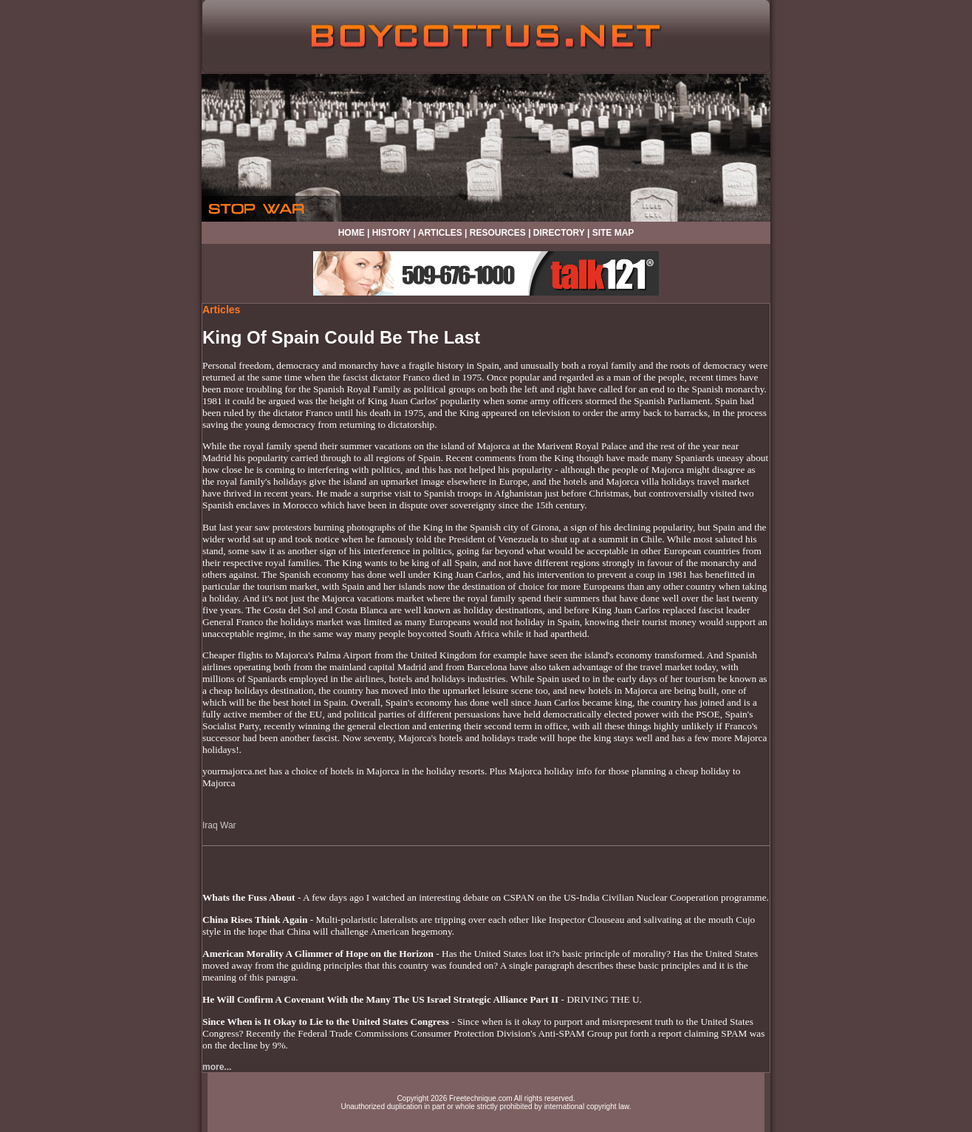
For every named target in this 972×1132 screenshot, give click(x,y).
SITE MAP (613, 233)
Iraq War (219, 825)
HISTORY (391, 233)
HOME (351, 233)
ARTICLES (440, 233)
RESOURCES (498, 233)
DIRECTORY (559, 233)
